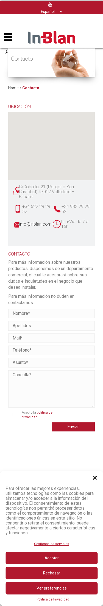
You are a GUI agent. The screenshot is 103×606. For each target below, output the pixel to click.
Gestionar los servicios (51, 544)
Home (13, 88)
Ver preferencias (52, 588)
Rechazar (51, 573)
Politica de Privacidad (53, 599)
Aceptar (51, 558)
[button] (95, 478)
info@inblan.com (35, 224)
